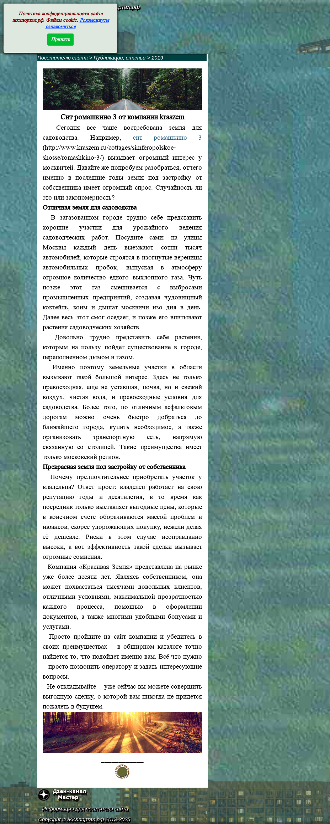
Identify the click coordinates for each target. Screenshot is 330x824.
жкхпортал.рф (121, 7)
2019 (157, 58)
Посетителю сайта (62, 58)
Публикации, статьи (119, 58)
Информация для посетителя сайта (85, 809)
